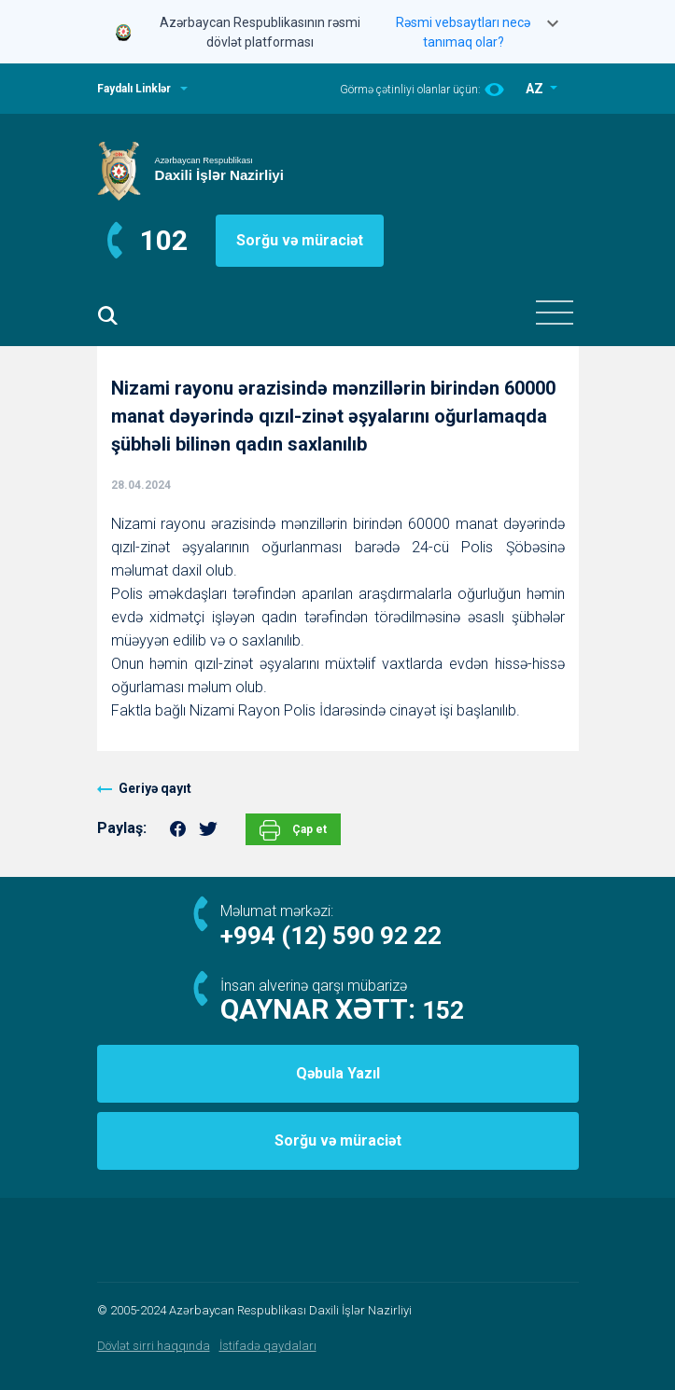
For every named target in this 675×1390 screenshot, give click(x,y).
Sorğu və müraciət (299, 240)
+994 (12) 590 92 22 (331, 936)
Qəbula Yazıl (338, 1073)
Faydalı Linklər (134, 88)
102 (164, 240)
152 (443, 1010)
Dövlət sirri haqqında (153, 1346)
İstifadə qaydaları (267, 1346)
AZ (536, 88)
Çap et (293, 830)
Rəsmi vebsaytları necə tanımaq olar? (463, 32)
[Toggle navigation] (554, 312)
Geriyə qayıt (155, 788)
